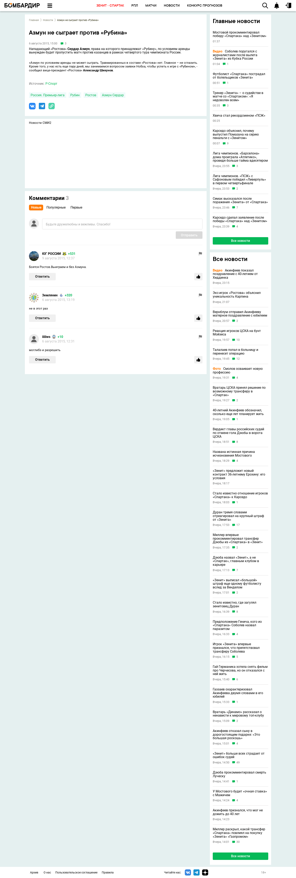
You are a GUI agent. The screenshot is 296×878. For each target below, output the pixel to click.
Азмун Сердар (113, 95)
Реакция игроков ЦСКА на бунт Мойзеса (237, 332)
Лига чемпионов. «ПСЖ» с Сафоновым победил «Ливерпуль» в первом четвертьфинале (239, 179)
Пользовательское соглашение (76, 872)
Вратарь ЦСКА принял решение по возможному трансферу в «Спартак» (239, 391)
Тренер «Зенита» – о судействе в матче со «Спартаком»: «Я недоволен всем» (238, 96)
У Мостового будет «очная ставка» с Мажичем (240, 793)
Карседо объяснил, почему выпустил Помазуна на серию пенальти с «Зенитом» (236, 134)
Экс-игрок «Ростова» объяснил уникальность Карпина (237, 294)
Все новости (240, 241)
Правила (108, 872)
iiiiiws (46, 337)
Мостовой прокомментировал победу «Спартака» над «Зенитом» (239, 34)
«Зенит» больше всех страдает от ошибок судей (239, 755)
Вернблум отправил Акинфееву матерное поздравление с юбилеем (240, 313)
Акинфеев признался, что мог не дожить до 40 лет (238, 812)
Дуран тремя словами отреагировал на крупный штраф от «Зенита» (238, 515)
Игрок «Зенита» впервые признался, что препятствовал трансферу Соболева (236, 647)
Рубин (75, 95)
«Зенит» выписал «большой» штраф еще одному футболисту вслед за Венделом (237, 583)
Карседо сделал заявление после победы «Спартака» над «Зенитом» (240, 219)
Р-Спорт (51, 84)
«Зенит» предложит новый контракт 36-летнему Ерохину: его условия (239, 474)
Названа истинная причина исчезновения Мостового (234, 453)
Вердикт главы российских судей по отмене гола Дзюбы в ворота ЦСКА (238, 432)
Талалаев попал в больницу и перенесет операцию (235, 351)
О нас (47, 872)
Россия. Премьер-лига (48, 95)
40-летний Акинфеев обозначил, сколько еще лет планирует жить (238, 412)
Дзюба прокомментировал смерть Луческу (239, 774)
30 (238, 841)
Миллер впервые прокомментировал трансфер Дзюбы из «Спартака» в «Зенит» (238, 538)
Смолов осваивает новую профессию (238, 370)
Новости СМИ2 (40, 123)
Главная (34, 20)
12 (238, 358)
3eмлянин (50, 295)
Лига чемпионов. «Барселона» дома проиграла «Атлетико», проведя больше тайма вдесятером (240, 157)
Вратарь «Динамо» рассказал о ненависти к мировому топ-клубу (238, 713)
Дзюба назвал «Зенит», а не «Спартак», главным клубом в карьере (236, 561)
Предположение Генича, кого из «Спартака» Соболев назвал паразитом (237, 625)
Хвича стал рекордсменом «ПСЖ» (239, 115)
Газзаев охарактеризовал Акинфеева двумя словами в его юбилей (238, 693)
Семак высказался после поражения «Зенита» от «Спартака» (240, 200)
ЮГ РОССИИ (51, 254)
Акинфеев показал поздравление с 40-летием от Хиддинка (235, 274)
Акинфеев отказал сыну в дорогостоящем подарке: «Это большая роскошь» (236, 734)
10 (238, 339)
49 (238, 762)
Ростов (90, 95)
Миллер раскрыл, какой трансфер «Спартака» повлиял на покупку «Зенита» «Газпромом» (239, 832)
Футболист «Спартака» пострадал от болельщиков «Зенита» (239, 75)
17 (238, 525)
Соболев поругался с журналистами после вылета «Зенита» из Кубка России (235, 55)
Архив (34, 872)
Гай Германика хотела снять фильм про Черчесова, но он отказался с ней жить (240, 670)
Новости (48, 20)
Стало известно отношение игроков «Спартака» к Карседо (240, 495)
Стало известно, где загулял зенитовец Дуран (234, 604)
